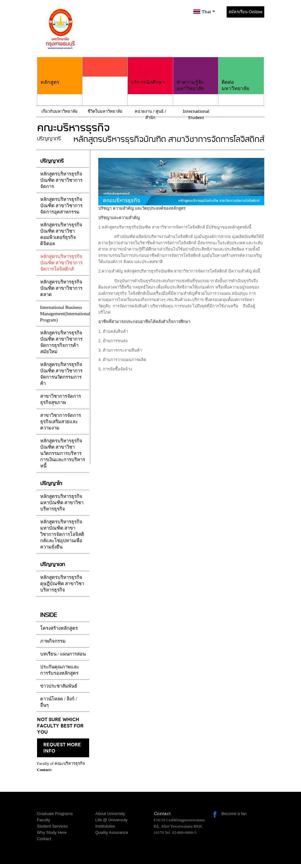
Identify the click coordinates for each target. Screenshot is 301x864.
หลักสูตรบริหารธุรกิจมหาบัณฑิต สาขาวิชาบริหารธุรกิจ (62, 502)
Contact (44, 838)
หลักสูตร (59, 71)
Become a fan (234, 813)
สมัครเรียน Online (245, 11)
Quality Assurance (111, 832)
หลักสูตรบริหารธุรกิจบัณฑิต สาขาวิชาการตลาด (61, 288)
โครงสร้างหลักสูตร (59, 628)
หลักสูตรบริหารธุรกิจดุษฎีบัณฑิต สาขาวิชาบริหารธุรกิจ (62, 583)
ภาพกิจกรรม (53, 641)
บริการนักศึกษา (150, 71)
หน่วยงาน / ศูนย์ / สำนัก (150, 114)
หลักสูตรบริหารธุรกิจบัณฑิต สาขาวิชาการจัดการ (61, 180)
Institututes (105, 826)
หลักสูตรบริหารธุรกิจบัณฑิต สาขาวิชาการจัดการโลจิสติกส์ (61, 263)
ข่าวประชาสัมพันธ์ (58, 685)
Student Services (52, 826)
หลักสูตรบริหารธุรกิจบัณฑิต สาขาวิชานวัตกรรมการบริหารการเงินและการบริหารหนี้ (62, 453)
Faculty (43, 820)
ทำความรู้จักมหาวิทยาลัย (195, 74)
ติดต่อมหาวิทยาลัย (240, 74)
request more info (62, 748)
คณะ (105, 79)
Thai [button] (208, 11)
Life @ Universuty (111, 820)
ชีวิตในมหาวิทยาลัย (105, 111)
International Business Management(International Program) (65, 313)
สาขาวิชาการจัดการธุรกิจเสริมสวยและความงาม (60, 421)
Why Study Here (52, 832)
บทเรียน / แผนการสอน (63, 653)
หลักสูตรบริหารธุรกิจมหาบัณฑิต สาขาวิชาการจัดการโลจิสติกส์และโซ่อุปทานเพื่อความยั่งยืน (62, 534)
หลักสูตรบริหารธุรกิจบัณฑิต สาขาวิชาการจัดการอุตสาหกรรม (61, 205)
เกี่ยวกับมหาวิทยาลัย (59, 111)
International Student (196, 114)
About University (110, 813)
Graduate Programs (55, 813)
